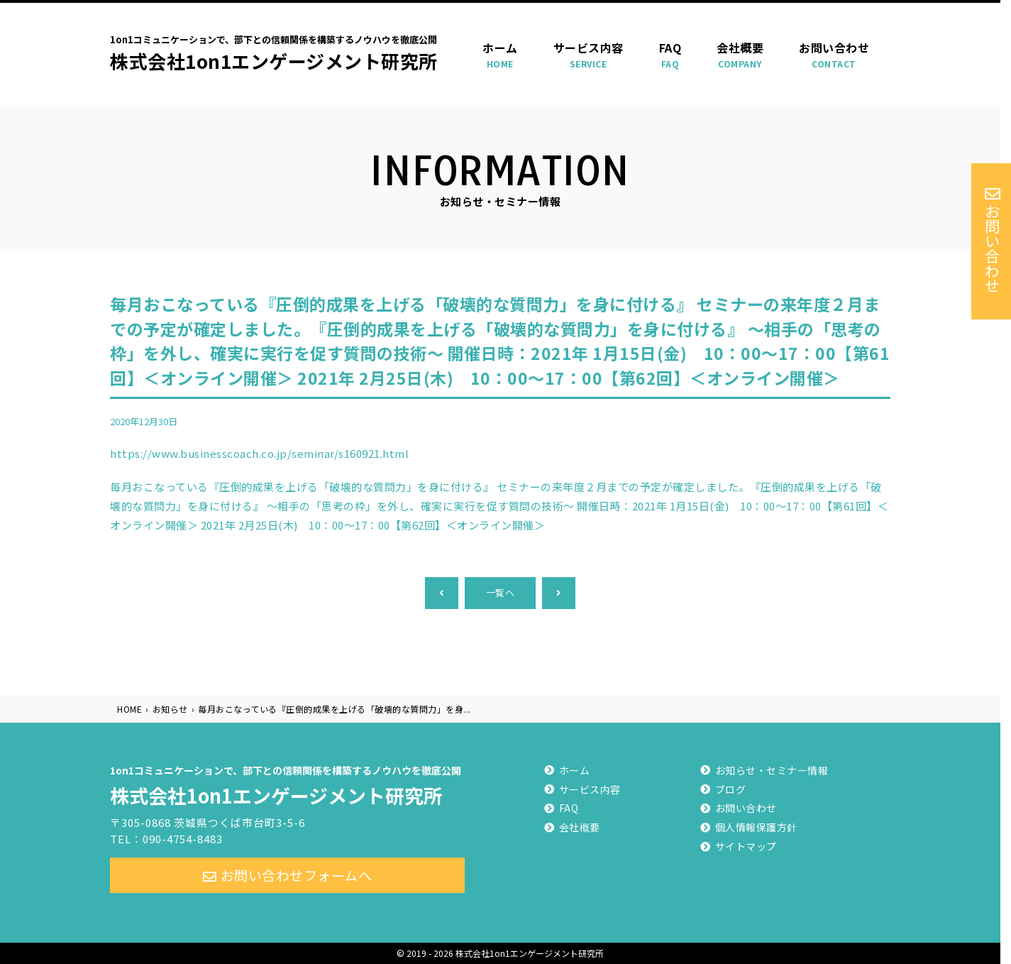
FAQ (670, 55)
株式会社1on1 (287, 783)
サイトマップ (746, 846)
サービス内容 (588, 55)
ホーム (500, 55)
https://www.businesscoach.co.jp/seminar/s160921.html (259, 453)
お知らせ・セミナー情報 (772, 770)
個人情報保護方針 (756, 827)
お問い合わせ (834, 55)
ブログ (730, 789)
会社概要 (740, 55)
